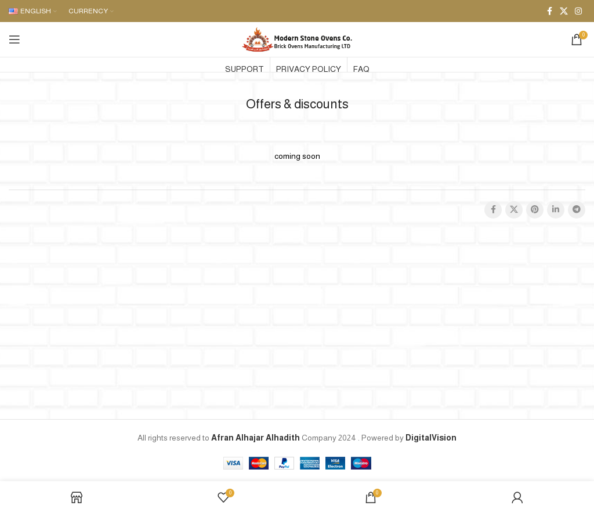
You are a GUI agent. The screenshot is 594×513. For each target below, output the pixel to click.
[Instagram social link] (578, 11)
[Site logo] (297, 38)
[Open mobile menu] (14, 39)
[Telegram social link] (576, 210)
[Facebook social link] (549, 11)
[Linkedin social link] (555, 210)
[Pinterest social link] (535, 210)
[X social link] (563, 11)
